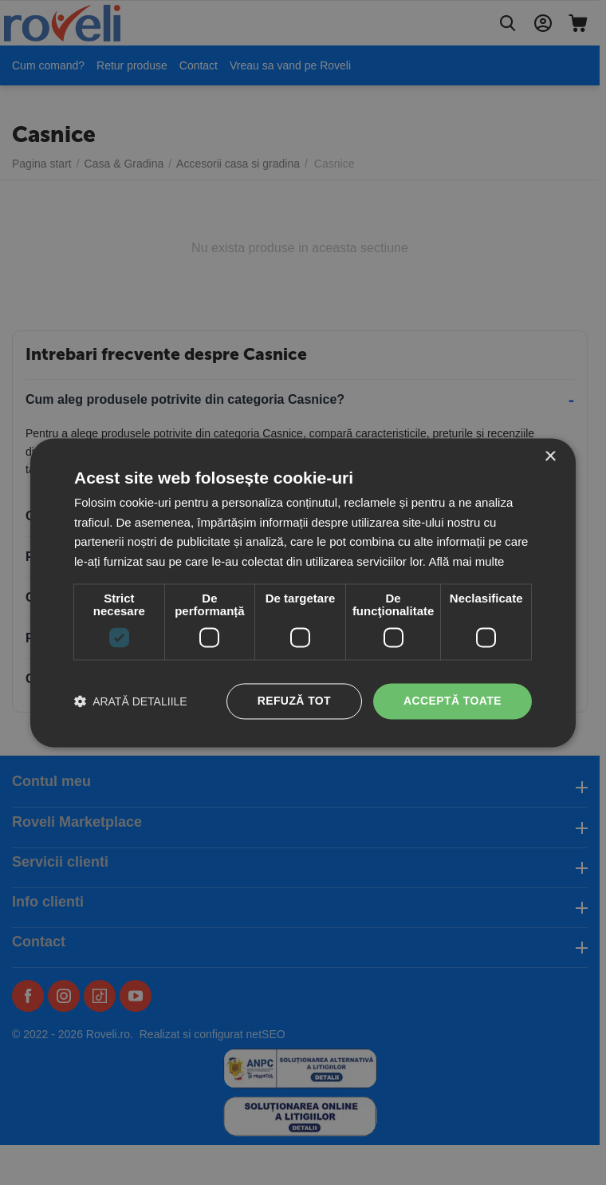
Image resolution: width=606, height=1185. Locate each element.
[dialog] (303, 592)
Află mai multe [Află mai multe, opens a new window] (466, 562)
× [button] (550, 457)
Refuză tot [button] (294, 700)
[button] (130, 701)
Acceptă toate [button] (452, 700)
